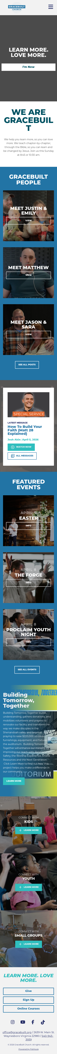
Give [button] (28, 991)
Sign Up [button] (28, 1000)
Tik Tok (43, 1023)
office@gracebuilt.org (17, 1032)
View (28, 220)
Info (28, 526)
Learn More (13, 781)
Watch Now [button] (21, 447)
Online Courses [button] (28, 1008)
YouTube (23, 1023)
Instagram (13, 1023)
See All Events (27, 670)
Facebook (33, 1023)
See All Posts (27, 365)
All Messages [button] (22, 456)
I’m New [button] (28, 67)
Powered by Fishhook (29, 1049)
